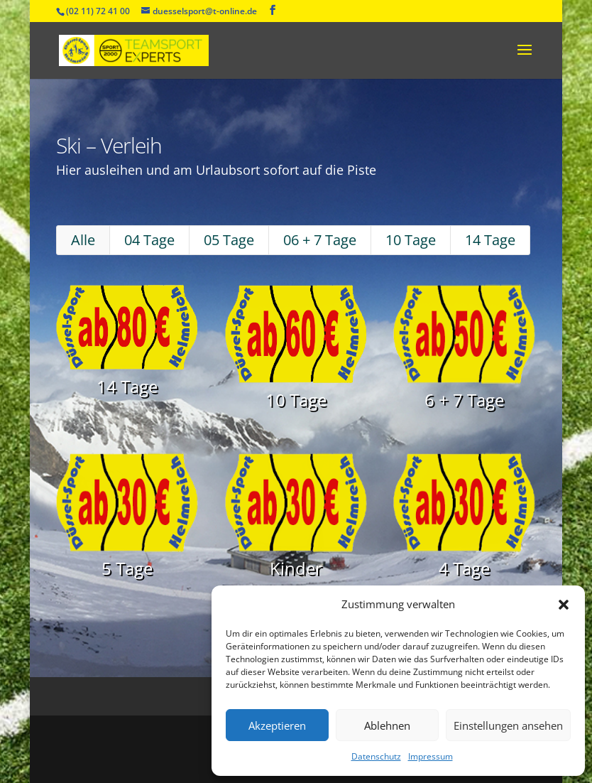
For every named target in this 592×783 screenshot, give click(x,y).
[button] (564, 605)
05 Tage (238, 265)
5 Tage (150, 548)
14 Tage (463, 265)
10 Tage (395, 265)
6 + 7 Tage (440, 403)
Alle (113, 265)
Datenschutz (376, 756)
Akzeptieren (277, 725)
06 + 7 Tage (317, 265)
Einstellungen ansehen (508, 725)
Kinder (295, 548)
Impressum (430, 756)
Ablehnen (387, 725)
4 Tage (440, 548)
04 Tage (170, 265)
